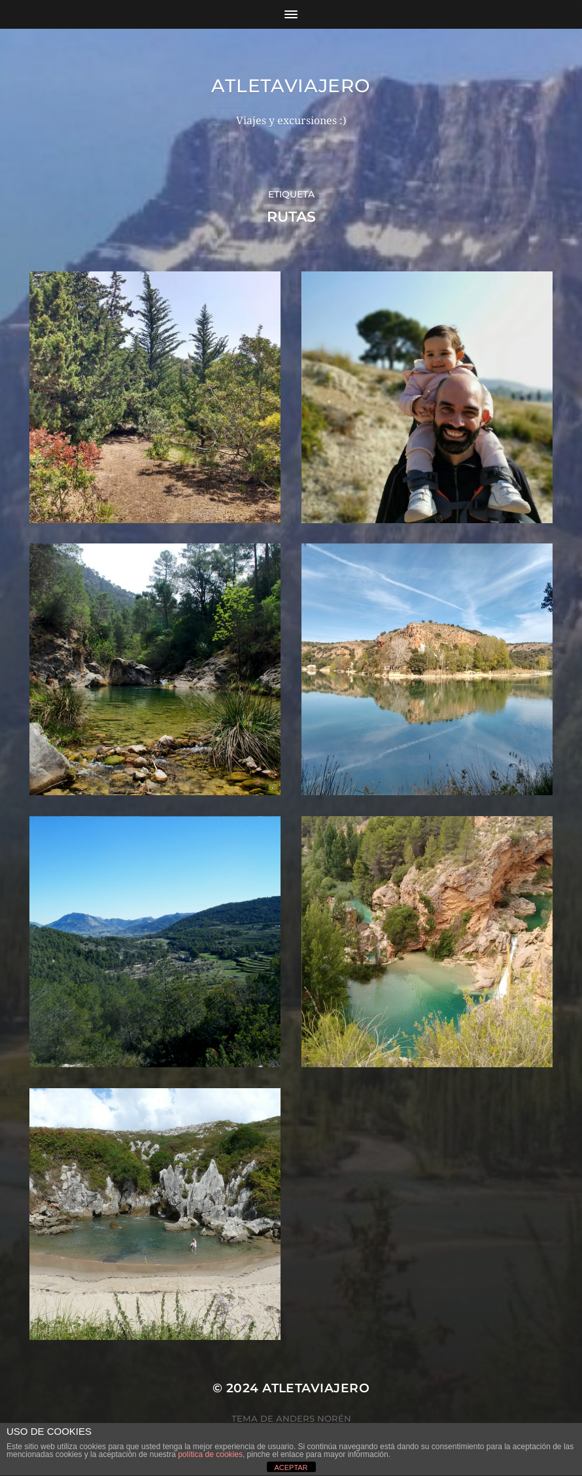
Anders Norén (313, 1418)
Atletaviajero (290, 86)
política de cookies (210, 1454)
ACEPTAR (290, 1467)
